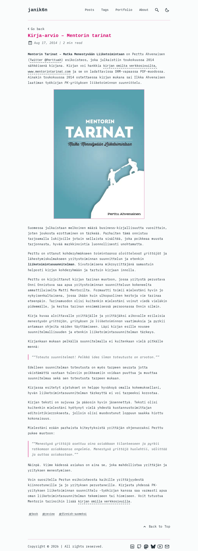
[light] (167, 10)
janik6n (37, 10)
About (143, 10)
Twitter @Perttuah (45, 59)
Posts (89, 10)
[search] (157, 10)
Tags (104, 10)
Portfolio (124, 10)
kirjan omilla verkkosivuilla (104, 499)
